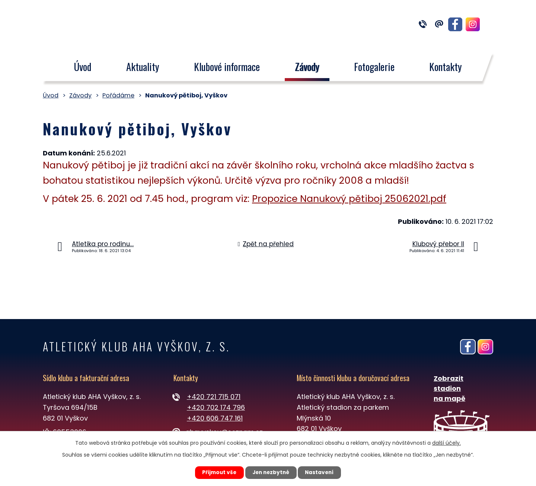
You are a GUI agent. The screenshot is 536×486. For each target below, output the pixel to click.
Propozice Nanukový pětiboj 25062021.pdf (349, 198)
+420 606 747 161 (215, 418)
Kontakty (446, 66)
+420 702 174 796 (216, 407)
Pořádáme (118, 95)
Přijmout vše (216, 472)
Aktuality (142, 66)
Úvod (82, 66)
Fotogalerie (374, 66)
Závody (307, 66)
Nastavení (322, 472)
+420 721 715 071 (213, 396)
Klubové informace (227, 66)
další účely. (446, 442)
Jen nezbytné (270, 472)
